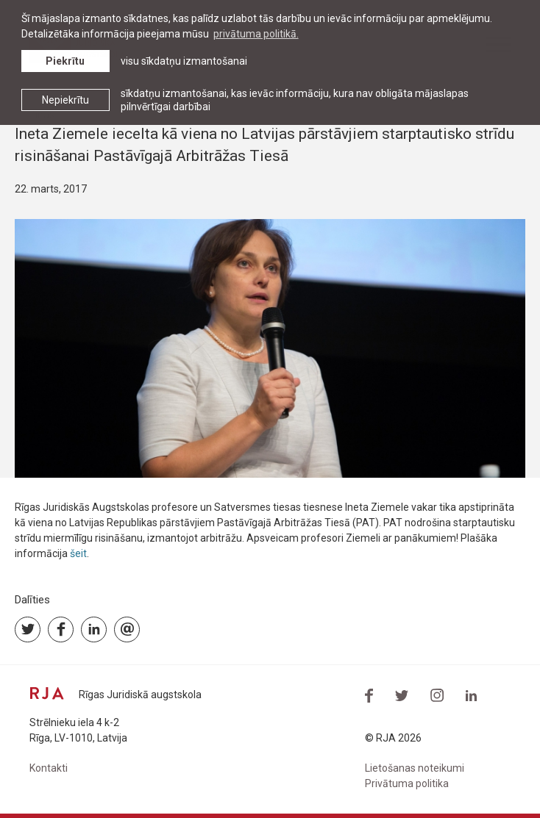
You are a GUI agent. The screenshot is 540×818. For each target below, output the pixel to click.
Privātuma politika (407, 783)
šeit (78, 553)
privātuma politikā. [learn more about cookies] (256, 34)
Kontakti (48, 768)
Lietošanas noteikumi (414, 768)
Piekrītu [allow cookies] (65, 61)
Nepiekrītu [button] (65, 100)
